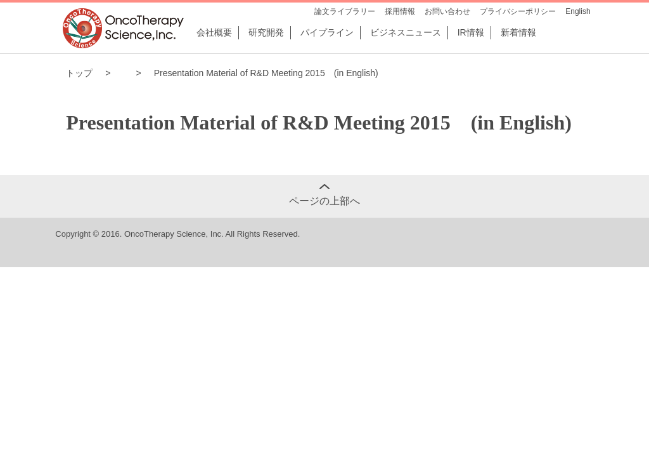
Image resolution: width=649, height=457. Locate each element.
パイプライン (327, 32)
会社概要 (214, 32)
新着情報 (518, 32)
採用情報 (400, 11)
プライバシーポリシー (518, 11)
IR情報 (471, 32)
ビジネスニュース (405, 32)
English (577, 11)
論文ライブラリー (344, 11)
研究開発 (266, 32)
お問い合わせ (447, 11)
